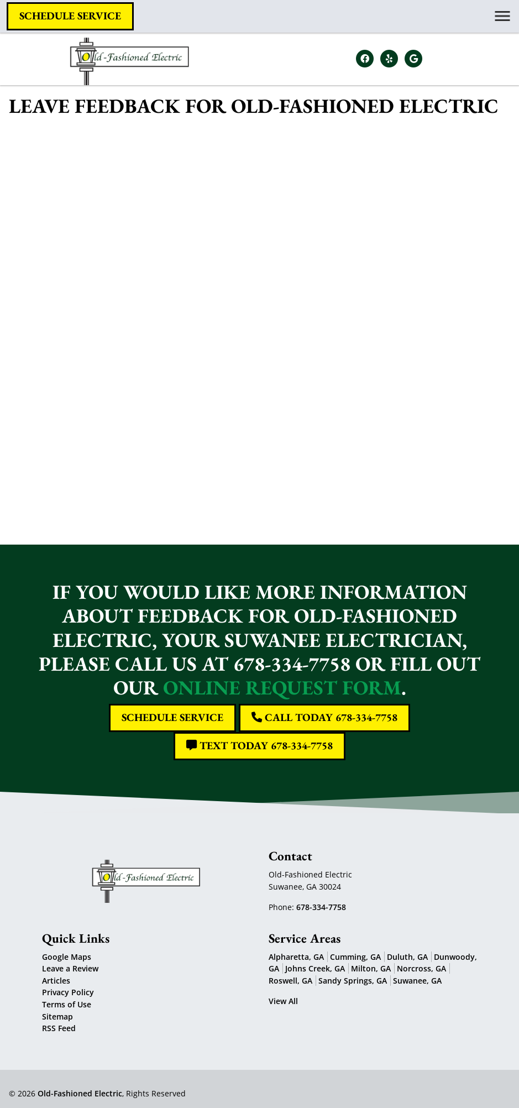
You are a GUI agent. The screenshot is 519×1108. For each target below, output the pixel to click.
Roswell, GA (290, 980)
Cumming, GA (355, 957)
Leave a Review (70, 968)
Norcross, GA (421, 968)
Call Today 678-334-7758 (324, 717)
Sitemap (57, 1016)
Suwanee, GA (417, 980)
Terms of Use (66, 1004)
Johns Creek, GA (315, 968)
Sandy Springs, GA (352, 980)
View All (283, 1001)
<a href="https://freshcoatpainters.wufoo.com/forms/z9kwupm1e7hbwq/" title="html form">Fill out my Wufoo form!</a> (259, 323)
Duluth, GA (407, 957)
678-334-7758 (321, 907)
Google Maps (66, 957)
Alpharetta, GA (296, 957)
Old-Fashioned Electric (80, 1093)
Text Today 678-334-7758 (259, 745)
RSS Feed (59, 1028)
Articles (56, 980)
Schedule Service (70, 16)
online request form (282, 688)
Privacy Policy (68, 992)
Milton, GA (371, 968)
